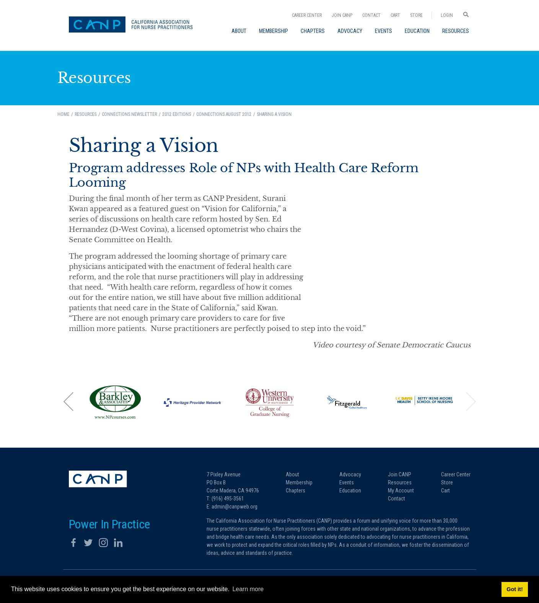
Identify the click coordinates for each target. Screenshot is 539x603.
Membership (299, 482)
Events (346, 482)
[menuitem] (239, 30)
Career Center (307, 15)
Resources (400, 482)
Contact (371, 15)
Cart (395, 15)
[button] (69, 401)
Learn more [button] (248, 589)
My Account (401, 490)
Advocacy (350, 474)
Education (350, 490)
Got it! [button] (514, 589)
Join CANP (342, 15)
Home (63, 114)
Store (416, 15)
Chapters (295, 490)
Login (447, 15)
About (292, 474)
